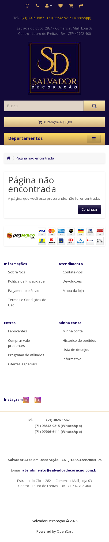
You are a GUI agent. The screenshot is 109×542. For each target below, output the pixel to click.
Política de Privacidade (26, 281)
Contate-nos (73, 272)
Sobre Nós (16, 272)
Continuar (89, 209)
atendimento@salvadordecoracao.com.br (60, 470)
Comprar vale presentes (19, 343)
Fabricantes (17, 331)
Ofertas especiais (22, 364)
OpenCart (65, 531)
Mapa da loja (73, 290)
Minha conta (73, 331)
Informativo (72, 359)
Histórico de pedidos (79, 340)
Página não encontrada (35, 158)
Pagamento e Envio (23, 290)
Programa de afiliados (26, 354)
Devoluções (72, 281)
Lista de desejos (76, 349)
